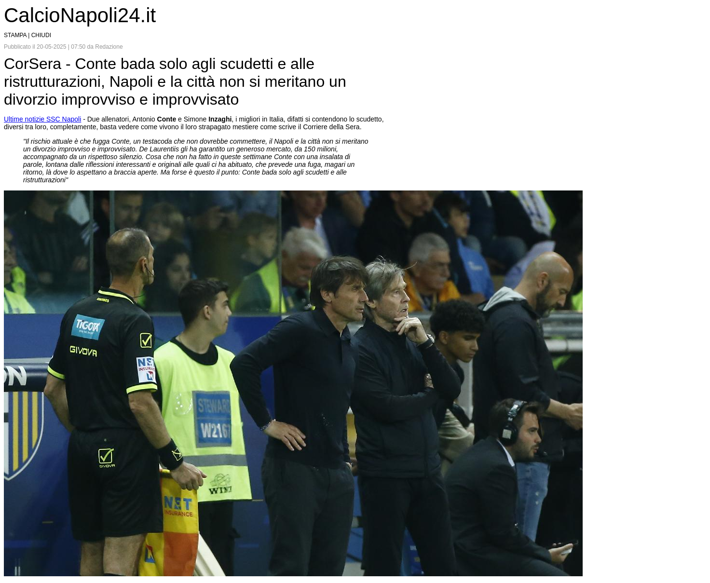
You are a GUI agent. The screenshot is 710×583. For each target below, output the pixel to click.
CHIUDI (41, 35)
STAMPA (15, 35)
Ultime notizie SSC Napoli (42, 119)
